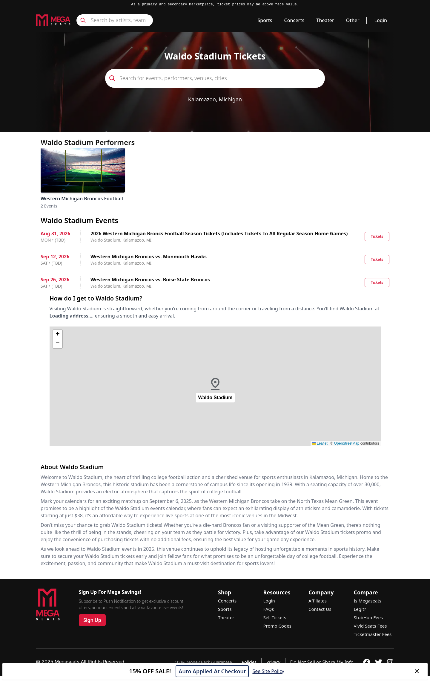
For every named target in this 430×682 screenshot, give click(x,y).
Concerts (294, 20)
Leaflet (319, 443)
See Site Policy (268, 671)
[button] (215, 386)
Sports (264, 20)
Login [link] (380, 20)
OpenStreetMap (347, 443)
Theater (325, 20)
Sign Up (92, 620)
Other (353, 20)
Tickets (377, 236)
